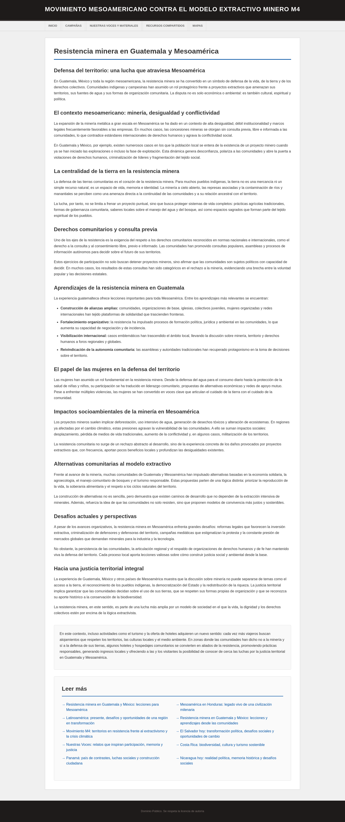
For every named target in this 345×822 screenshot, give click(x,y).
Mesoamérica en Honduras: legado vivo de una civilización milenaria (226, 707)
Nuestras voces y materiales (114, 25)
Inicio (52, 25)
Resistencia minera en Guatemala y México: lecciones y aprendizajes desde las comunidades (224, 720)
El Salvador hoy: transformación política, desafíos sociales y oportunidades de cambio (227, 733)
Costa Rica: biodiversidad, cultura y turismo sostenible (222, 745)
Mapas (198, 25)
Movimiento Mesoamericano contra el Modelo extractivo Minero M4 (172, 9)
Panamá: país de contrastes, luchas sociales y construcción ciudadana (112, 760)
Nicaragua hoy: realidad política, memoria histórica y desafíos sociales (228, 760)
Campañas (73, 25)
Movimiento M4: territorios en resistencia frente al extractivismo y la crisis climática (116, 733)
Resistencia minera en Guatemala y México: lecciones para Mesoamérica (112, 707)
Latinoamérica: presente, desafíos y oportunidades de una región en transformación (117, 720)
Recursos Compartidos (165, 25)
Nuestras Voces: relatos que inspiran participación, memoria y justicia (114, 747)
